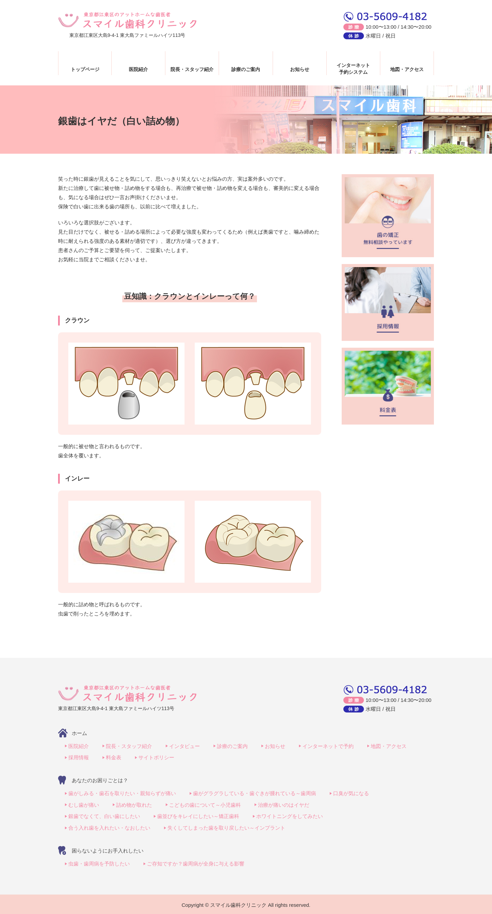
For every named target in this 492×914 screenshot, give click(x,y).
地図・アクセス (407, 69)
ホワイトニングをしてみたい (289, 815)
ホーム (79, 733)
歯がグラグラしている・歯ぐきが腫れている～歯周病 (254, 793)
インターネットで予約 (328, 746)
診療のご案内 (245, 69)
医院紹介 (138, 69)
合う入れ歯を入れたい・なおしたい (109, 827)
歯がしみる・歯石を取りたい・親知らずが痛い (122, 793)
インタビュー (184, 746)
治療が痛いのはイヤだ (283, 804)
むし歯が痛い (83, 804)
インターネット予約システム (353, 69)
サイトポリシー (156, 757)
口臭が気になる (351, 793)
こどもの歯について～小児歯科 (205, 804)
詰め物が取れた (134, 804)
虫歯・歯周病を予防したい (99, 862)
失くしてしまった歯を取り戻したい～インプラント (226, 827)
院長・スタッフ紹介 (192, 69)
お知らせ (299, 69)
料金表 (113, 757)
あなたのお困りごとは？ (100, 780)
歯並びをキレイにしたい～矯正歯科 (198, 815)
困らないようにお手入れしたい (108, 849)
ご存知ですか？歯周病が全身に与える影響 (195, 862)
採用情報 (78, 757)
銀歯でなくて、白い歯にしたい (104, 815)
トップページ (85, 69)
